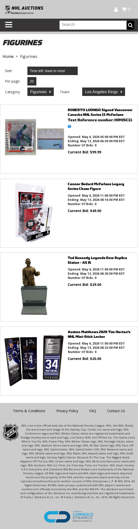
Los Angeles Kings (102, 92)
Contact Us (116, 410)
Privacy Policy (67, 410)
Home (8, 56)
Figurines (39, 92)
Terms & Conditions (29, 410)
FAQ (92, 410)
